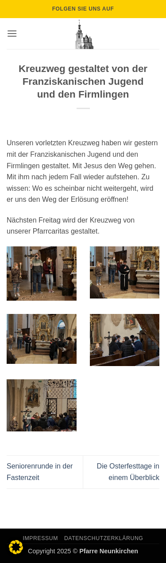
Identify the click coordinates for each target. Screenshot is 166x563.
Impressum (40, 538)
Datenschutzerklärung (103, 538)
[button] (12, 33)
